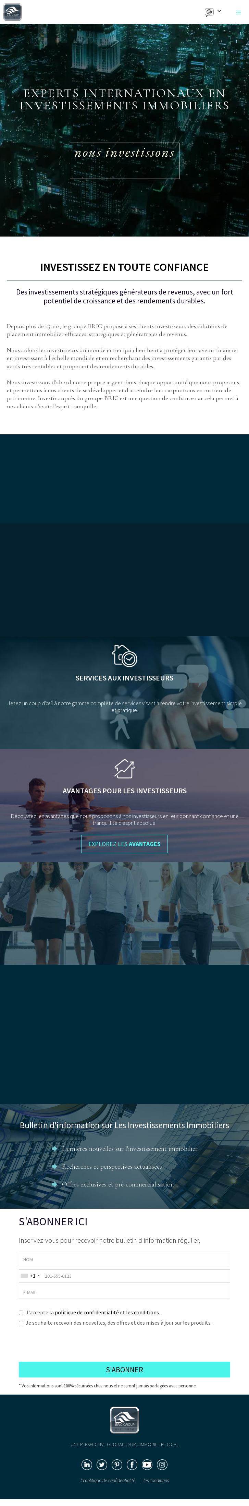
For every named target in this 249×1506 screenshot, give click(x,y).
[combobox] (29, 1276)
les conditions (142, 1312)
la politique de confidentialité (108, 1480)
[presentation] (71, 1341)
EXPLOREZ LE (125, 636)
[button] (238, 12)
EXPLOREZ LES (124, 844)
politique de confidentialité (87, 1312)
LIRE (124, 1091)
